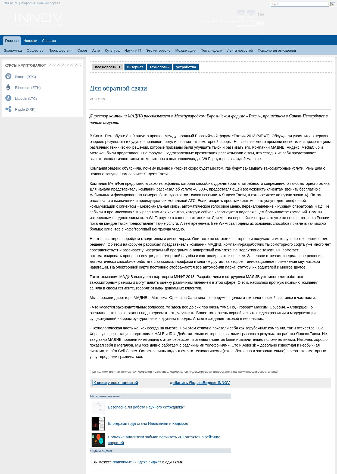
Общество (35, 50)
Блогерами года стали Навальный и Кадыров (148, 423)
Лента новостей (240, 50)
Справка (49, 41)
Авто (96, 50)
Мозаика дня (185, 50)
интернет (135, 67)
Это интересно (158, 50)
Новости (30, 41)
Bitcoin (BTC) (25, 77)
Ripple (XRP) (25, 109)
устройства (186, 67)
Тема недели (211, 50)
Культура (112, 50)
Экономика (13, 50)
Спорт (82, 50)
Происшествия (60, 50)
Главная (11, 41)
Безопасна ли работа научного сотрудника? (146, 407)
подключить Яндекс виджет (137, 462)
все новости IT (108, 67)
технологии (160, 67)
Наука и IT (132, 50)
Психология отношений (277, 50)
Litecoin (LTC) (26, 98)
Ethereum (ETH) (28, 88)
